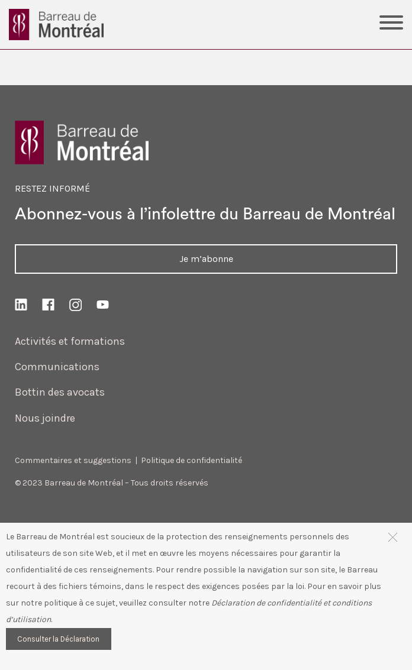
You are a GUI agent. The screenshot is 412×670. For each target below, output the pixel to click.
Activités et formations (70, 341)
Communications (57, 366)
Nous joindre (45, 418)
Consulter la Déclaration (58, 639)
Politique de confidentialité (191, 460)
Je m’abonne (206, 258)
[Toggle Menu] (391, 24)
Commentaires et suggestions (73, 460)
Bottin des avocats (60, 392)
